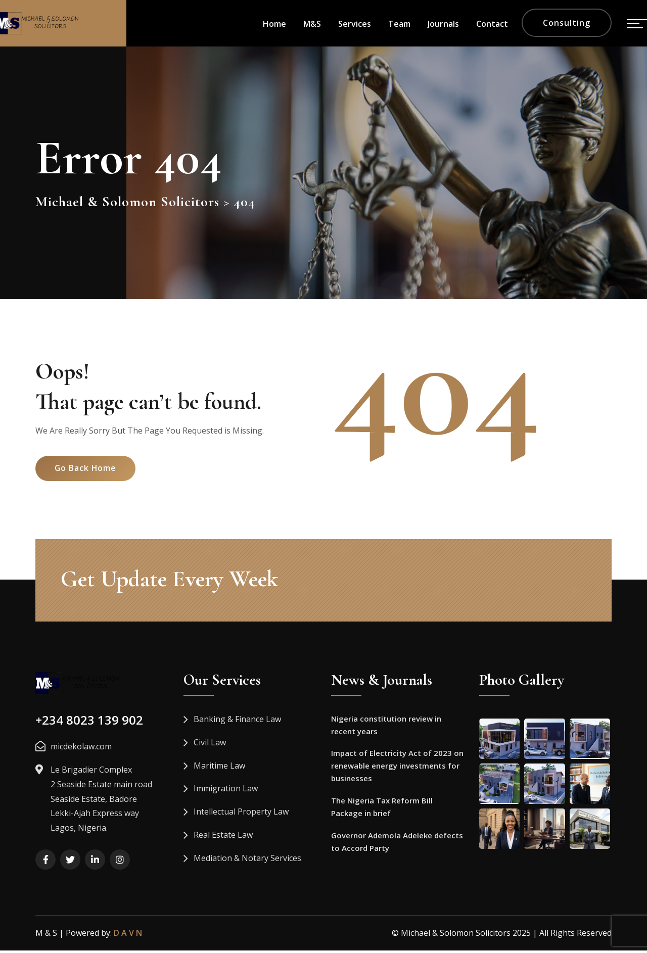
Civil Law (210, 744)
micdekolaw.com (81, 749)
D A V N (128, 935)
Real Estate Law (223, 837)
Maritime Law (219, 768)
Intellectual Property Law (241, 814)
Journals (443, 23)
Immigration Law (226, 791)
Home (274, 23)
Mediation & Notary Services (247, 860)
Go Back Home (87, 473)
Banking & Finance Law (237, 722)
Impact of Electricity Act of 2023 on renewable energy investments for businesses (397, 770)
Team (399, 23)
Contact (492, 23)
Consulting (566, 22)
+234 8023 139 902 (89, 722)
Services (354, 23)
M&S (312, 23)
